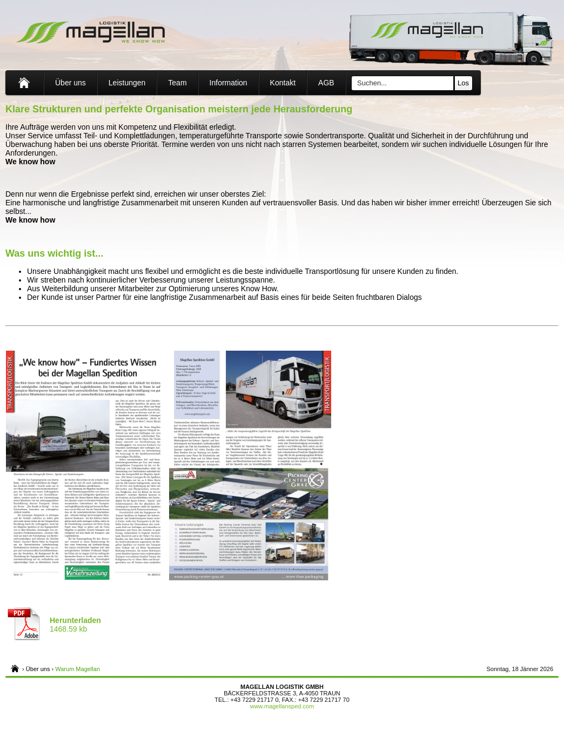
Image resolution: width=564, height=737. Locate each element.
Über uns (70, 82)
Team (177, 82)
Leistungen (127, 82)
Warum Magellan (77, 669)
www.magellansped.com (282, 706)
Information (228, 82)
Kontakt (283, 82)
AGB (326, 82)
